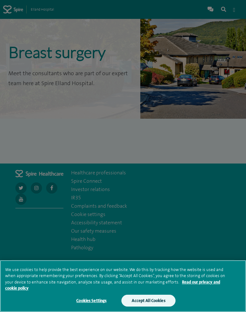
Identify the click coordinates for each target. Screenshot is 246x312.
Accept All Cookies (148, 302)
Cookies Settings (91, 302)
